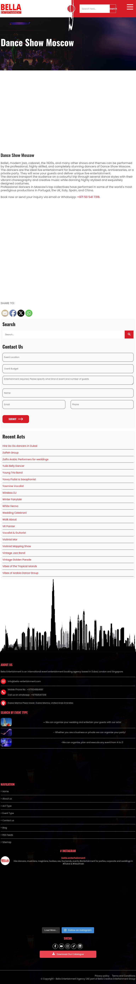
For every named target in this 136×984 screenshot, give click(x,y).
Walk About (9, 519)
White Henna (10, 506)
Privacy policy (102, 975)
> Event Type (7, 813)
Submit (15, 419)
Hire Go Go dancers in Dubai (19, 446)
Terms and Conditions (123, 975)
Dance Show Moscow (17, 155)
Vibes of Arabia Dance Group (20, 573)
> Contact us (7, 820)
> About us (6, 798)
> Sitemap (6, 842)
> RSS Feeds (7, 834)
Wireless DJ (9, 493)
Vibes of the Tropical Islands (19, 566)
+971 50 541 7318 (88, 197)
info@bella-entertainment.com (24, 681)
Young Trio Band (12, 472)
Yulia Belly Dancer (13, 466)
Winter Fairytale (12, 499)
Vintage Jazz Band (13, 553)
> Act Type (6, 805)
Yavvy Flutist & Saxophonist (19, 479)
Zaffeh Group (10, 452)
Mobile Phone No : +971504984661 (25, 689)
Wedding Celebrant (14, 513)
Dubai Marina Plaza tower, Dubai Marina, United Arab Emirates (40, 702)
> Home (5, 791)
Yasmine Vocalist (13, 486)
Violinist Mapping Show (16, 546)
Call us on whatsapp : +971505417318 (27, 694)
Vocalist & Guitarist (14, 533)
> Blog (4, 827)
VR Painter (8, 526)
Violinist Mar (9, 539)
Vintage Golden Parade (16, 559)
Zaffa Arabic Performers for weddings (25, 459)
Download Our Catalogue (68, 954)
